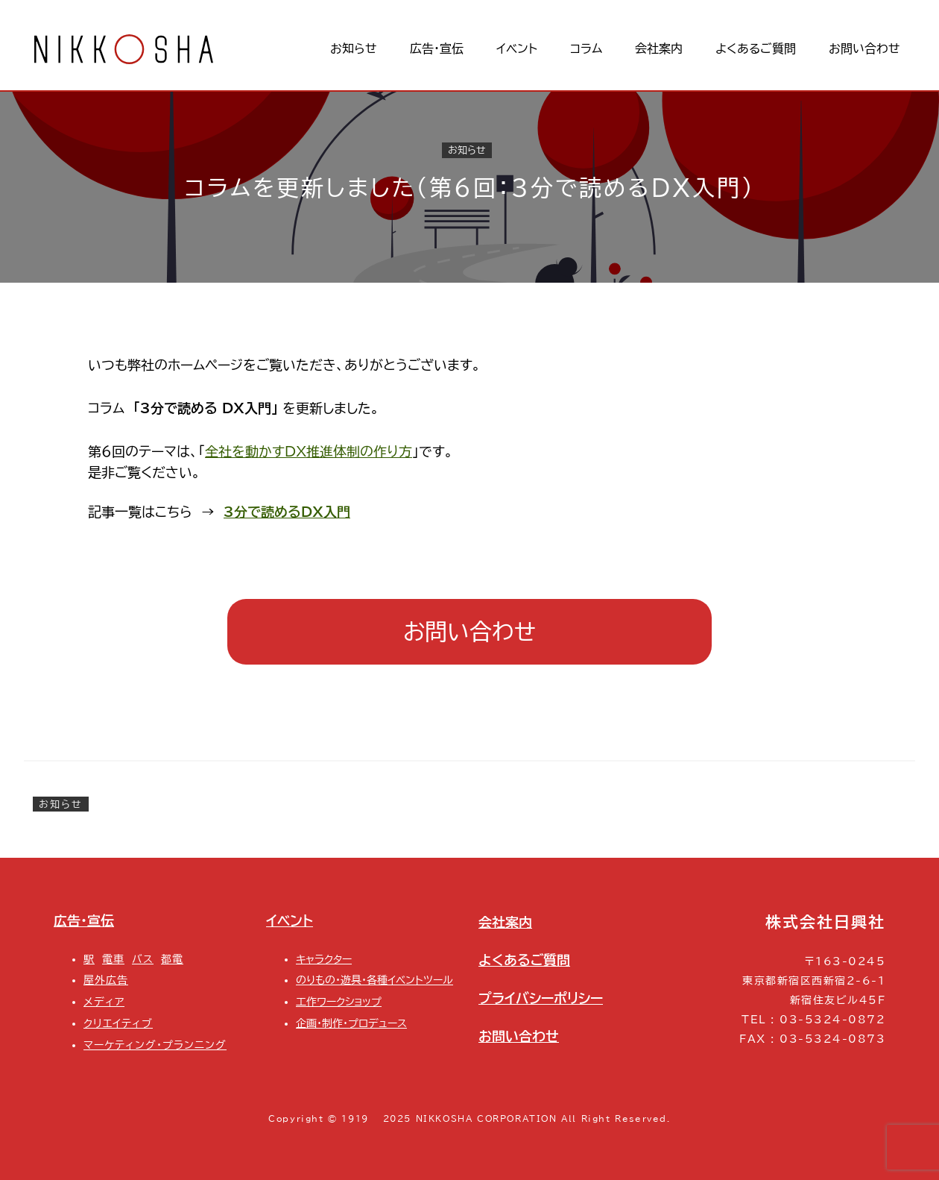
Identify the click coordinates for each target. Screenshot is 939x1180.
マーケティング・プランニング (155, 1044)
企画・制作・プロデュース (351, 1023)
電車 (113, 958)
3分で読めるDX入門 (287, 511)
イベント (289, 920)
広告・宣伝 (84, 920)
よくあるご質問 (524, 960)
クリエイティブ (118, 1023)
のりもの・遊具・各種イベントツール (374, 979)
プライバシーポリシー (540, 998)
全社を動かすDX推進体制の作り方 (308, 451)
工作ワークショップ (339, 1001)
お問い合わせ (469, 632)
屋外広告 (105, 979)
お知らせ (467, 150)
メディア (103, 1001)
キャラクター (324, 958)
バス (143, 958)
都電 (172, 958)
